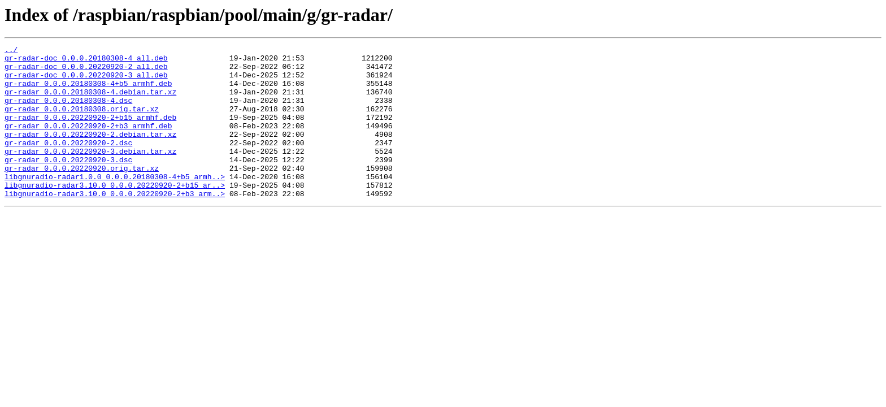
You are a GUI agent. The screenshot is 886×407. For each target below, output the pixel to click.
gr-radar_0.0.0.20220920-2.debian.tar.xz (90, 153)
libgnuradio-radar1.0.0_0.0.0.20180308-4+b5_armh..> (115, 203)
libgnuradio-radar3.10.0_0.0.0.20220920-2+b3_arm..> (115, 224)
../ (11, 51)
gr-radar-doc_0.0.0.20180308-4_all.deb (86, 61)
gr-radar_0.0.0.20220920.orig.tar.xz (82, 193)
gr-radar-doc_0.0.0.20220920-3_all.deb (86, 81)
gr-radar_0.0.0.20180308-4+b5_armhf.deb (88, 91)
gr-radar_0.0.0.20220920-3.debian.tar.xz (90, 173)
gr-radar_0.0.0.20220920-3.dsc (68, 183)
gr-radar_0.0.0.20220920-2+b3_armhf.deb (88, 142)
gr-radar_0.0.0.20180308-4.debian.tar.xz (90, 102)
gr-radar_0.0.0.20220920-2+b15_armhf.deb (90, 132)
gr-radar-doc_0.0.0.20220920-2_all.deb (86, 71)
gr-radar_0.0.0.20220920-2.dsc (68, 163)
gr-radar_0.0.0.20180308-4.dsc (68, 112)
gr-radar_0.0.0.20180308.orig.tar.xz (82, 122)
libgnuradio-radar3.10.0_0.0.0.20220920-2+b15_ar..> (115, 214)
